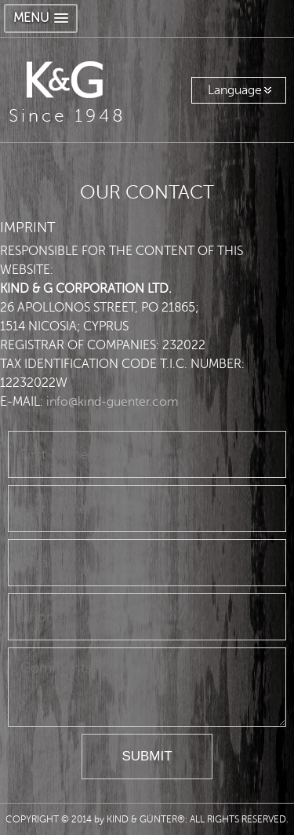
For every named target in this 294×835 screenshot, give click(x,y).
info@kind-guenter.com (112, 402)
